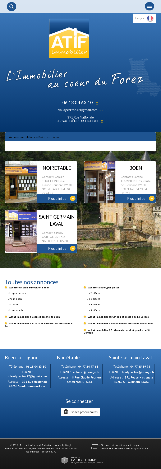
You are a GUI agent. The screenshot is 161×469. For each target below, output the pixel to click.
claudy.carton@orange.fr (137, 372)
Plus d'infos (61, 198)
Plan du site (11, 448)
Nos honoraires (45, 448)
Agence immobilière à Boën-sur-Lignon (35, 137)
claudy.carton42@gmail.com (77, 110)
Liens (57, 448)
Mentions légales (27, 448)
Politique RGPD (48, 451)
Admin (65, 448)
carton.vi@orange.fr (85, 372)
